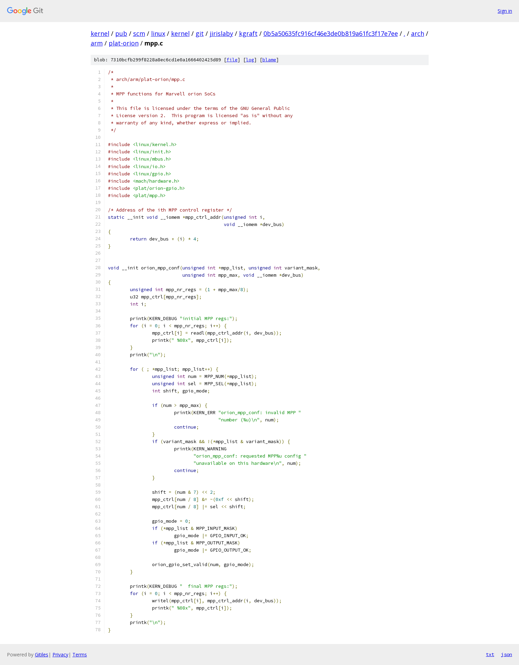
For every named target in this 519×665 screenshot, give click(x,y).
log (250, 60)
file (232, 60)
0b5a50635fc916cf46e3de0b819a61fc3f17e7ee (330, 33)
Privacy (60, 654)
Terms (79, 654)
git (200, 33)
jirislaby (221, 33)
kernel (100, 33)
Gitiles (41, 654)
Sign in (505, 11)
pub (121, 33)
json (506, 654)
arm (97, 43)
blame (269, 60)
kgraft (248, 33)
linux (158, 33)
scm (139, 33)
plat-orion (124, 43)
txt (490, 654)
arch (417, 33)
